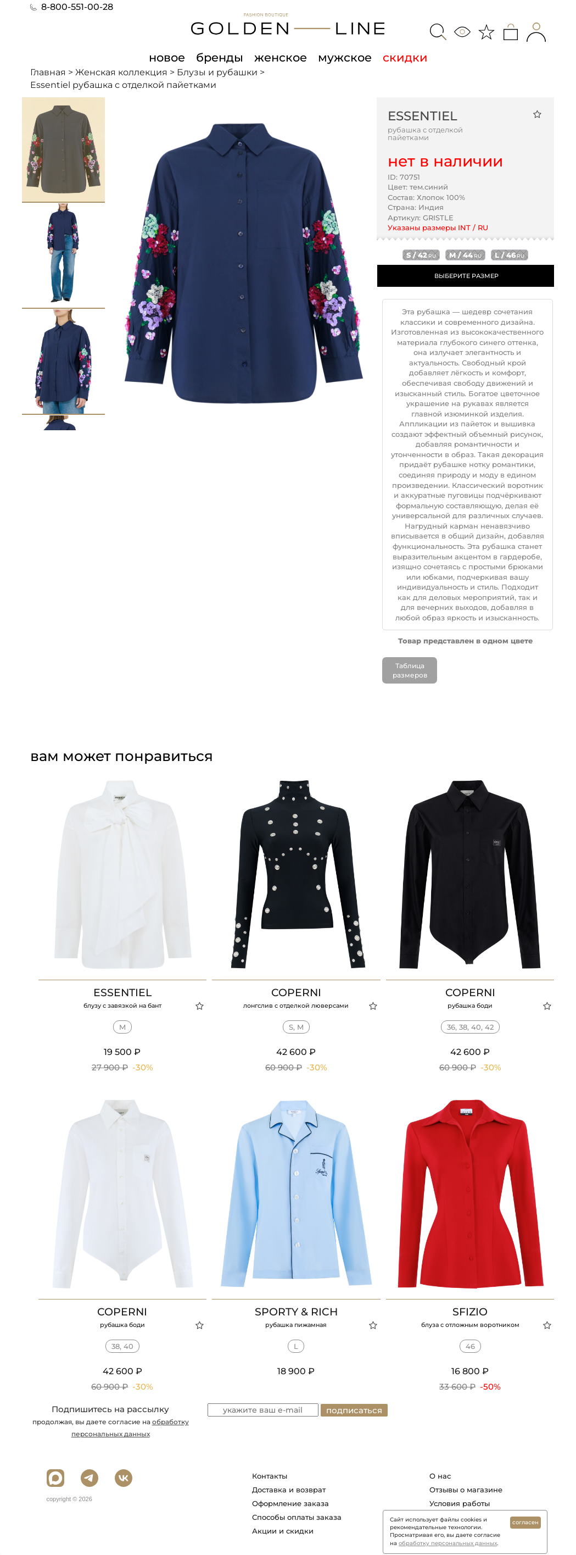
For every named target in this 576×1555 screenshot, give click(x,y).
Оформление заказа (290, 1503)
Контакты (269, 1475)
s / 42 (421, 255)
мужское (345, 57)
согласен (525, 1522)
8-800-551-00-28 (71, 7)
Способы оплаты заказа (297, 1517)
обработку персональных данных (448, 1543)
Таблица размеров (410, 670)
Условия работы (459, 1503)
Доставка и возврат (289, 1489)
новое (167, 57)
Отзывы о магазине (465, 1489)
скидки (405, 57)
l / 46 (509, 255)
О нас (440, 1475)
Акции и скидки (283, 1530)
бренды (219, 57)
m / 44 (465, 255)
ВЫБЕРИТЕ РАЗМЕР (466, 276)
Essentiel (422, 116)
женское (280, 57)
